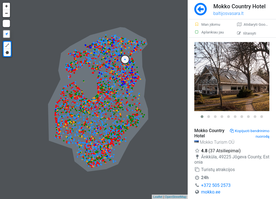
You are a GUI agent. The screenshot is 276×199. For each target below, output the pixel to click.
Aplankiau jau (209, 32)
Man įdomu (207, 24)
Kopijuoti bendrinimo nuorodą (249, 133)
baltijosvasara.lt (228, 13)
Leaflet (157, 196)
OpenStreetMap (175, 196)
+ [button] (6, 6)
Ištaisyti (246, 33)
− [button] (6, 13)
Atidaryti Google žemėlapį (256, 24)
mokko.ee (211, 192)
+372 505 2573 (216, 185)
